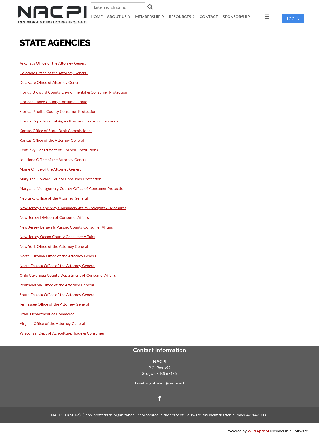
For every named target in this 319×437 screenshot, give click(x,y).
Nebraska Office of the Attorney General (54, 198)
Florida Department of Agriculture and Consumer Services (69, 121)
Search (150, 6)
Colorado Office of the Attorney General (54, 72)
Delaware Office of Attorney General (51, 82)
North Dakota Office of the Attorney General (57, 265)
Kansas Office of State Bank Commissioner (56, 130)
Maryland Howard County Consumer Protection (60, 178)
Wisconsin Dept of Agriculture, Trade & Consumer (62, 333)
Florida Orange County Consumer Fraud (53, 101)
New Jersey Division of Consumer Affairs (54, 217)
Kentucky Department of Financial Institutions (59, 150)
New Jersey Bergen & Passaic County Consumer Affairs (66, 227)
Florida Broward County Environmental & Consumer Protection (73, 92)
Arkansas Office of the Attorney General (53, 63)
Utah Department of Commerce (47, 313)
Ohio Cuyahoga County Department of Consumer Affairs (68, 275)
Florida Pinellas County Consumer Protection (58, 111)
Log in (293, 18)
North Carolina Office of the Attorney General (58, 256)
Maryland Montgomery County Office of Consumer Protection (72, 188)
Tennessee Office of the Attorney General (54, 304)
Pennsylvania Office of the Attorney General (57, 284)
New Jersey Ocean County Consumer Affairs (57, 236)
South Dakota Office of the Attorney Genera (57, 294)
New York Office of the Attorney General (54, 246)
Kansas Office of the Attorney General (52, 140)
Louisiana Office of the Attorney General (54, 159)
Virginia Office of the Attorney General (52, 323)
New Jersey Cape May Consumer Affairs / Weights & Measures (73, 207)
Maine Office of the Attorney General (51, 169)
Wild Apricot (258, 431)
